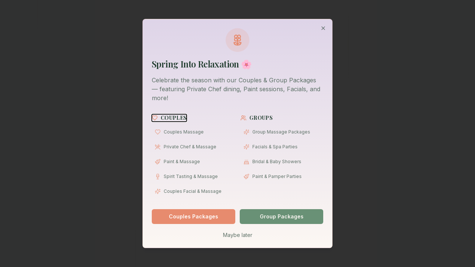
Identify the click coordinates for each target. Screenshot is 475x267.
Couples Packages (193, 216)
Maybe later (237, 235)
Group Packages (282, 216)
